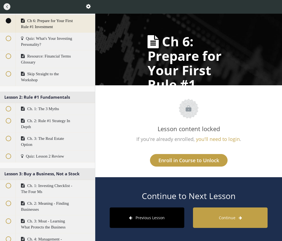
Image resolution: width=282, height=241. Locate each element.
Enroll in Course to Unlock (188, 160)
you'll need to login (218, 139)
